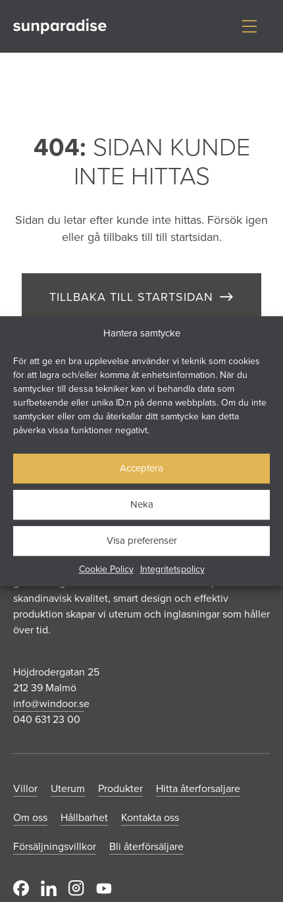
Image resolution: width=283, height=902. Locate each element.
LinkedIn (49, 888)
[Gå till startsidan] (60, 26)
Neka (141, 504)
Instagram (76, 888)
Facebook (21, 888)
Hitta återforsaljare (198, 788)
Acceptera (141, 468)
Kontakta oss (150, 817)
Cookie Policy (106, 568)
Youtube (104, 888)
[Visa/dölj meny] (249, 26)
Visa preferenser (142, 540)
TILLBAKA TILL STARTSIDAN (131, 296)
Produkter (120, 788)
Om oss (30, 817)
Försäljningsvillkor (54, 846)
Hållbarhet (84, 817)
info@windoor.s (48, 703)
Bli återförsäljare (146, 846)
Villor (25, 788)
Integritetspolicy (172, 568)
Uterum (68, 788)
